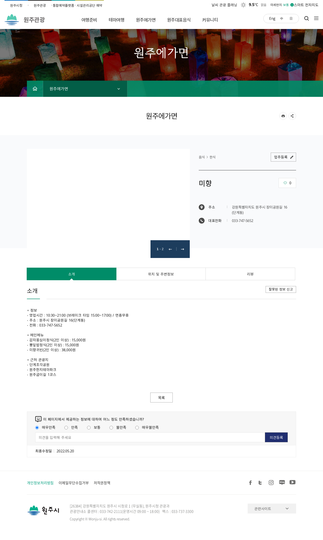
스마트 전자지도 (306, 4)
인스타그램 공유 (271, 482)
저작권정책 (102, 482)
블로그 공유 (282, 482)
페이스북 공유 (251, 482)
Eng (272, 18)
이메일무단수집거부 (74, 482)
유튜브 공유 (292, 482)
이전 (170, 249)
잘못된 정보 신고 (281, 289)
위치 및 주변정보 (161, 274)
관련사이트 (262, 508)
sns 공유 (292, 116)
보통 (93, 427)
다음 (182, 249)
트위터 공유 (261, 482)
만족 (71, 427)
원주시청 (16, 5)
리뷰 (250, 274)
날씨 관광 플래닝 (225, 4)
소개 (71, 274)
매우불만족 (147, 427)
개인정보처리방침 (40, 482)
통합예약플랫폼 (63, 5)
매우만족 (45, 427)
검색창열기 (306, 18)
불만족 (117, 427)
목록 (161, 397)
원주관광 (40, 5)
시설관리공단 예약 (89, 5)
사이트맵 (315, 18)
